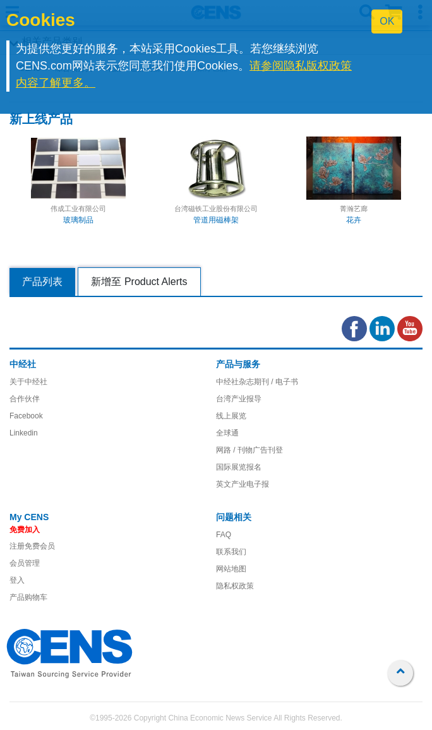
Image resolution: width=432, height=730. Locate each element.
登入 (17, 580)
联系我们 (231, 551)
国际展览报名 (238, 467)
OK (387, 21)
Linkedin (23, 433)
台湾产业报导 (238, 398)
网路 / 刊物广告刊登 (249, 450)
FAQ (223, 534)
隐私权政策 (235, 585)
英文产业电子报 (242, 484)
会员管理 (24, 563)
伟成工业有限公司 (78, 208)
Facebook (26, 415)
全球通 (227, 433)
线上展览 (231, 415)
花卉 (353, 220)
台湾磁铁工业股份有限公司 (216, 208)
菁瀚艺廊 (354, 208)
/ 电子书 (283, 381)
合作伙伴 (24, 398)
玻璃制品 (78, 220)
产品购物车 (28, 597)
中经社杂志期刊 (242, 381)
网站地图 (231, 568)
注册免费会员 (32, 546)
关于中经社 (28, 381)
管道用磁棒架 (216, 220)
